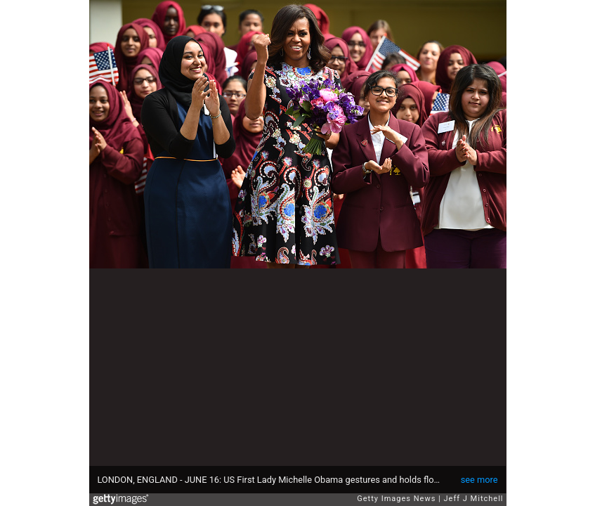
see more (479, 479)
